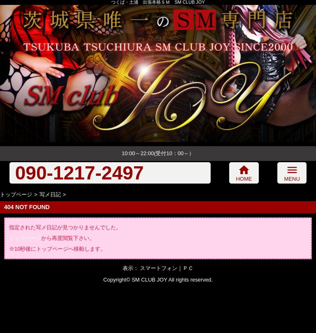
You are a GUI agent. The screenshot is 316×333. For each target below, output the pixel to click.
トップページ (16, 194)
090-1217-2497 (79, 172)
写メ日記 (50, 194)
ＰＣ (188, 268)
